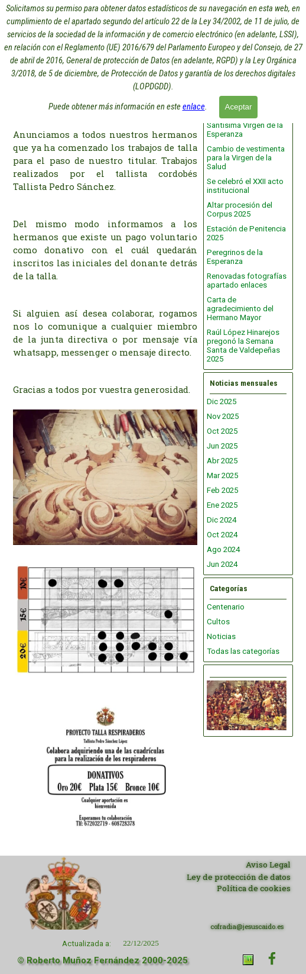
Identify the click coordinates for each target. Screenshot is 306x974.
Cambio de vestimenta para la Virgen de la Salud (246, 157)
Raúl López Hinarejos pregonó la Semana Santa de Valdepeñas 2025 (243, 345)
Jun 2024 (222, 564)
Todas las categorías (243, 651)
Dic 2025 (221, 401)
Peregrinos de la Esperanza (235, 257)
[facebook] (272, 958)
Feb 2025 (222, 490)
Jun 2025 (222, 445)
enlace (194, 105)
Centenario (226, 606)
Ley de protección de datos (239, 877)
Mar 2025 (222, 475)
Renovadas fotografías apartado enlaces (247, 280)
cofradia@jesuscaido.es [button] (247, 926)
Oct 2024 (222, 534)
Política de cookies (254, 888)
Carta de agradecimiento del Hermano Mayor (240, 308)
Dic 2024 (221, 519)
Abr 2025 (222, 460)
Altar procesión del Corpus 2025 (239, 209)
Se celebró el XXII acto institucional (245, 186)
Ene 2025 (222, 505)
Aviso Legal (268, 864)
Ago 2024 (223, 549)
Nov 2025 (223, 416)
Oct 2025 (222, 431)
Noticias (221, 636)
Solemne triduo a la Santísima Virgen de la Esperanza (245, 125)
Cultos (218, 621)
